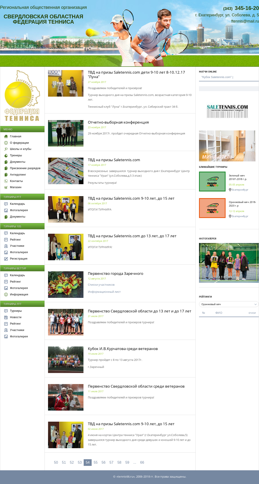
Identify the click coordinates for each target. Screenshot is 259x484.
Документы (14, 161)
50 (56, 462)
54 (88, 462)
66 (142, 462)
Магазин (12, 187)
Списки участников (101, 285)
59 (127, 462)
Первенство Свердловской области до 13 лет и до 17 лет (139, 311)
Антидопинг (15, 174)
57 (112, 462)
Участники (14, 245)
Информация (16, 294)
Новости (12, 317)
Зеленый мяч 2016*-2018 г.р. (238, 177)
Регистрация (15, 258)
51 (64, 462)
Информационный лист (104, 292)
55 (96, 462)
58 (119, 462)
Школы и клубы (17, 149)
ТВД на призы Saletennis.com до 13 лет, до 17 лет (132, 235)
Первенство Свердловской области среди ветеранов (136, 386)
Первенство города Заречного (115, 273)
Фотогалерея (16, 210)
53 (80, 462)
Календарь (14, 203)
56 (104, 462)
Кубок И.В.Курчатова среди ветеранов (123, 348)
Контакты (13, 181)
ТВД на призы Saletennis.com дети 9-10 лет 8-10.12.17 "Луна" (136, 74)
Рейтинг (12, 239)
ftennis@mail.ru (245, 21)
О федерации (16, 142)
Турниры (13, 310)
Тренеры (13, 155)
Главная (12, 136)
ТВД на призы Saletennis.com (114, 159)
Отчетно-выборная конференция (118, 122)
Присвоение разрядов (22, 168)
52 (72, 462)
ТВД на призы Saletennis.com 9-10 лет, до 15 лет (131, 198)
